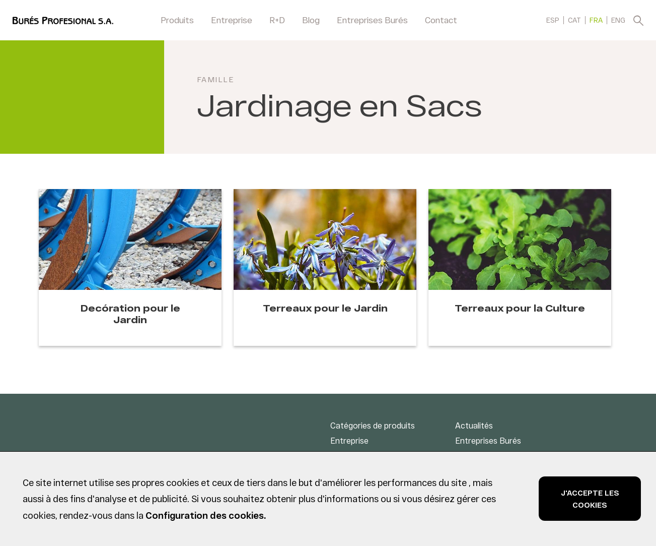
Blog (311, 20)
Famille (216, 79)
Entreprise (231, 20)
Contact (441, 20)
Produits (177, 20)
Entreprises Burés (372, 20)
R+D (277, 20)
